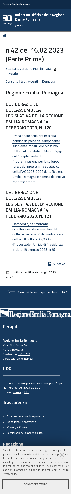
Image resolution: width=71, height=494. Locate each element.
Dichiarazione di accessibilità (25, 432)
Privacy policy (9, 474)
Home (5, 35)
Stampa (57, 264)
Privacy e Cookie (17, 427)
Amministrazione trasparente (25, 416)
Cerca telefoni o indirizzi (18, 358)
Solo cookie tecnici (35, 484)
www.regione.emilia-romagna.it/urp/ (39, 383)
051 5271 (24, 354)
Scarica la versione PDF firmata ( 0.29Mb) (31, 71)
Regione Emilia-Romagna (16, 4)
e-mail (17, 392)
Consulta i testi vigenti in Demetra (30, 81)
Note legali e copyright (21, 421)
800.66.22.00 (31, 387)
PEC (26, 392)
